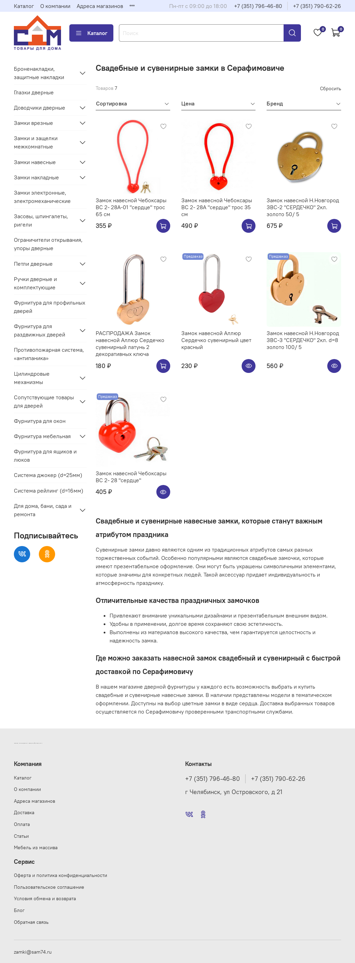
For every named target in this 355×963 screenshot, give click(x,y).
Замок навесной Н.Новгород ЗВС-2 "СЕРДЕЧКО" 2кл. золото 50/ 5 (303, 207)
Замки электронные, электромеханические (42, 196)
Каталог (24, 5)
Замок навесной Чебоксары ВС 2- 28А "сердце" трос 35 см (216, 207)
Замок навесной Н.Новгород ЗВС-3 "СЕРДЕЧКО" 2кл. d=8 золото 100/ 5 (303, 340)
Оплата (22, 824)
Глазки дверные (34, 92)
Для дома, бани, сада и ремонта (42, 510)
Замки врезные (33, 122)
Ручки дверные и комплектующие (35, 283)
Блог (19, 910)
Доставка (24, 812)
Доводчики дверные (39, 107)
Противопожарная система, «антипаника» (49, 353)
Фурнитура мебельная (42, 436)
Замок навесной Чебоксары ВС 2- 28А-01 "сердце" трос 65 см (131, 207)
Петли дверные (33, 263)
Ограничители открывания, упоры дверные (48, 244)
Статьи (21, 836)
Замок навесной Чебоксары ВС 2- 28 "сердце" (131, 477)
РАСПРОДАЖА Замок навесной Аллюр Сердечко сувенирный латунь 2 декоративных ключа (130, 343)
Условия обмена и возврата (45, 898)
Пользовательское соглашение (49, 887)
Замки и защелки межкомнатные (36, 142)
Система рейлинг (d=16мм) (48, 490)
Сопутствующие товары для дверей (44, 401)
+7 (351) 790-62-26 (317, 5)
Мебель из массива (36, 847)
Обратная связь (31, 922)
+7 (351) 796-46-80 (258, 5)
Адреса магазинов (100, 5)
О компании (55, 5)
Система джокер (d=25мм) (48, 474)
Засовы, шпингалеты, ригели (41, 220)
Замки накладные (36, 177)
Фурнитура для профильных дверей (49, 306)
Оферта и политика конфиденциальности (60, 875)
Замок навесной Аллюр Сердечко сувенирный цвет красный (216, 340)
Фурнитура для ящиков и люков (45, 455)
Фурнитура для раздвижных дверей (39, 330)
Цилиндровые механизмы (32, 377)
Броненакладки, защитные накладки (39, 72)
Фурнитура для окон (40, 420)
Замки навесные (35, 162)
